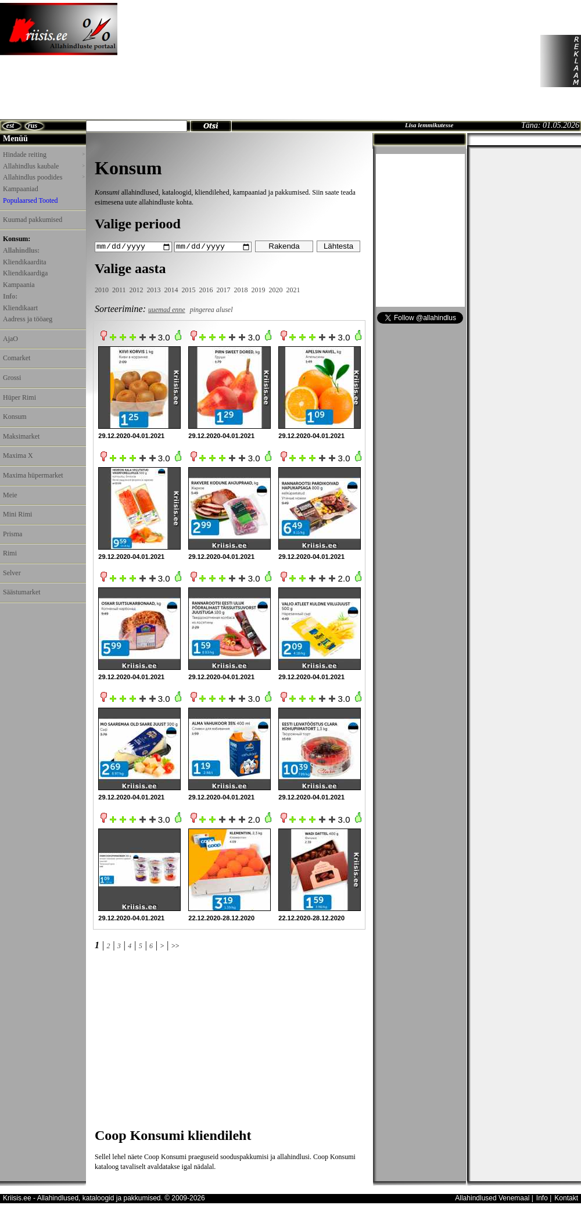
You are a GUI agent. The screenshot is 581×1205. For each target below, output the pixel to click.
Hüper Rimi (19, 397)
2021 (293, 290)
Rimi (10, 553)
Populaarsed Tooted (30, 200)
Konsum (15, 417)
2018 (241, 290)
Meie (10, 495)
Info (542, 1197)
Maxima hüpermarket (33, 475)
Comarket (16, 358)
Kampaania (19, 285)
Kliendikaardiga (25, 273)
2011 (119, 290)
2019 (259, 290)
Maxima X (18, 455)
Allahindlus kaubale (43, 166)
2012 (137, 290)
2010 (102, 290)
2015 (189, 290)
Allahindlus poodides (43, 177)
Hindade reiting (43, 154)
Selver (12, 573)
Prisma (12, 534)
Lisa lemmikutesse (429, 124)
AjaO (10, 339)
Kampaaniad (20, 189)
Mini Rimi (17, 514)
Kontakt (566, 1197)
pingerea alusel (211, 309)
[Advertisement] (189, 61)
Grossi (12, 378)
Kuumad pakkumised (32, 220)
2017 (224, 290)
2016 (206, 290)
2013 (154, 290)
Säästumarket (22, 592)
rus (32, 125)
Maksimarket (21, 436)
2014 (171, 290)
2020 (276, 290)
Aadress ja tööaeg (27, 319)
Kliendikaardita (24, 262)
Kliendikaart (20, 308)
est (10, 125)
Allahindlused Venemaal (492, 1197)
